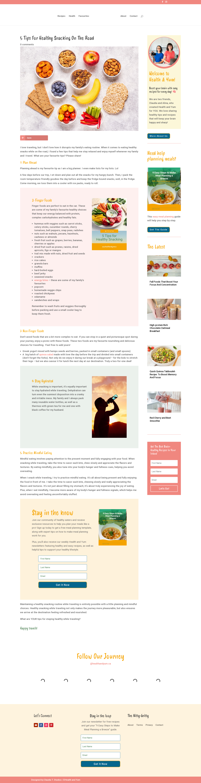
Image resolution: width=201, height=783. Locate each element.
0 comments (27, 44)
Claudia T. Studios (53, 780)
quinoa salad (46, 354)
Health (72, 16)
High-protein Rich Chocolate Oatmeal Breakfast (160, 328)
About (123, 16)
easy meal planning (163, 216)
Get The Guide (158, 229)
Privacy (149, 725)
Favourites (84, 16)
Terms (139, 725)
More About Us (159, 136)
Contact (133, 16)
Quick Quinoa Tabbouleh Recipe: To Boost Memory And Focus (163, 374)
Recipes (62, 16)
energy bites (41, 280)
